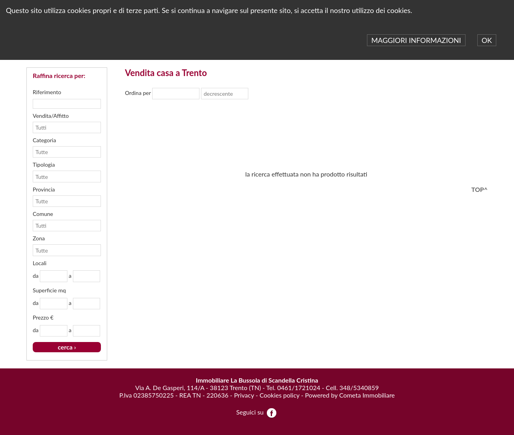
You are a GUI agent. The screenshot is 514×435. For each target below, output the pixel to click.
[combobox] (171, 93)
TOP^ (479, 189)
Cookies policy (279, 395)
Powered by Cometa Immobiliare (350, 395)
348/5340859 (359, 387)
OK (487, 40)
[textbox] (67, 103)
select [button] (195, 94)
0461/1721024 (298, 387)
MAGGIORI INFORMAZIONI (416, 40)
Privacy (244, 395)
